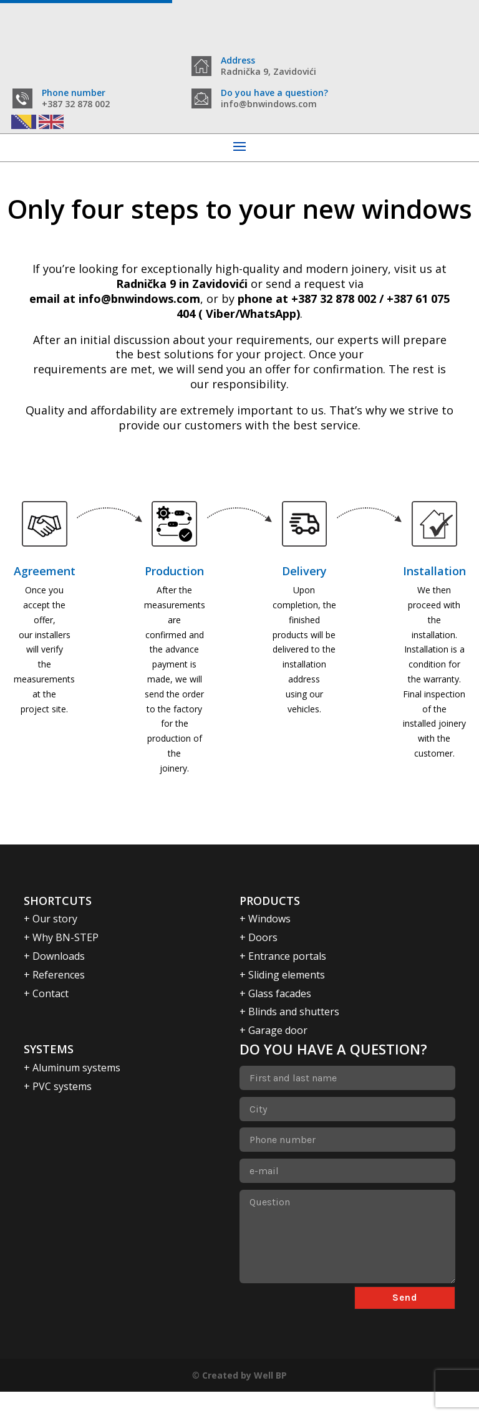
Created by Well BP (244, 1399)
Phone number (73, 117)
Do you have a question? (274, 117)
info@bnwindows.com (139, 322)
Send (404, 1321)
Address (238, 60)
